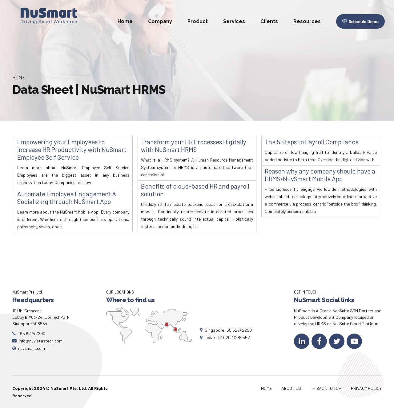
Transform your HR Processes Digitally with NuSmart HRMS (193, 145)
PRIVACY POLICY (366, 388)
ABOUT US (291, 388)
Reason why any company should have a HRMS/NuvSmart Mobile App (320, 174)
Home (125, 21)
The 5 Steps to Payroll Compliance (312, 142)
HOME (266, 388)
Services (234, 21)
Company (160, 21)
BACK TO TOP (328, 388)
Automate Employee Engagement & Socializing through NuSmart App (67, 197)
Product (197, 21)
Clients (269, 21)
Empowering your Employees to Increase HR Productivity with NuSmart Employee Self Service (72, 149)
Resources (307, 21)
